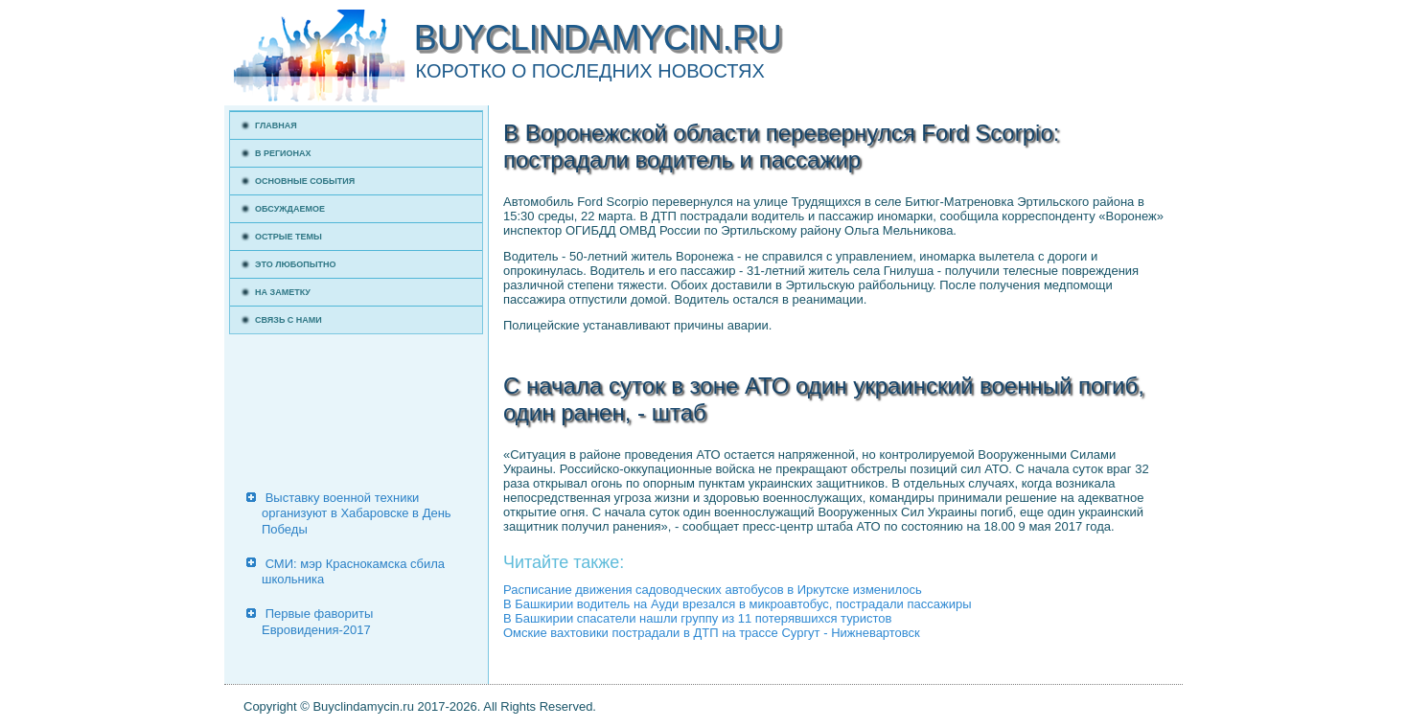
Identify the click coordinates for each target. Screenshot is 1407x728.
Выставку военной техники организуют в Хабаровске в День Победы (356, 513)
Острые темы (288, 236)
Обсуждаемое (290, 209)
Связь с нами (288, 320)
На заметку (283, 292)
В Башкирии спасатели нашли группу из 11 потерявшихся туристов (697, 618)
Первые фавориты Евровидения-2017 (317, 621)
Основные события (305, 181)
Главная (276, 125)
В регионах (283, 153)
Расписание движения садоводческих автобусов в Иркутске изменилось (712, 589)
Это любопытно (295, 264)
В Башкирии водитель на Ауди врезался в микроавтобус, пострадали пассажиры (737, 604)
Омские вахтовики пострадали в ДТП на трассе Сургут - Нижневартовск (711, 633)
